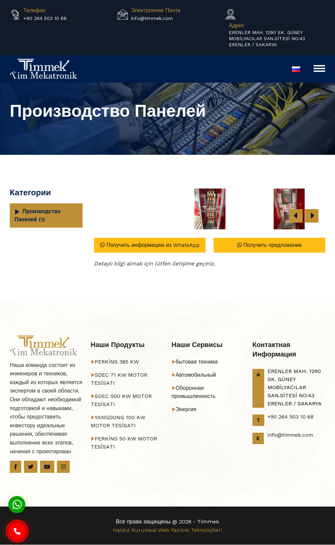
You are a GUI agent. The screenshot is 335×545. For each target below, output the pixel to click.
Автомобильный (196, 375)
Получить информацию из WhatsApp (149, 245)
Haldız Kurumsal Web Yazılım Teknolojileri (167, 530)
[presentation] (296, 216)
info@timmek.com (152, 18)
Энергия (186, 409)
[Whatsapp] (16, 504)
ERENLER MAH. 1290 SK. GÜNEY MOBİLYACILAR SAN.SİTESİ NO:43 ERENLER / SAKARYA (267, 38)
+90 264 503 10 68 (45, 18)
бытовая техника (197, 361)
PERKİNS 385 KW (117, 361)
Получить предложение (269, 245)
